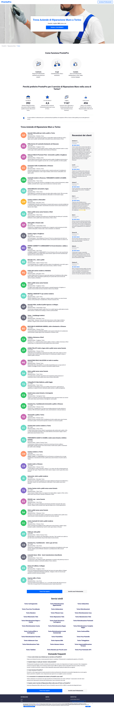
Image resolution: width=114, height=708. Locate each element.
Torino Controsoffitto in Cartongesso (31, 632)
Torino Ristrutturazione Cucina (31, 626)
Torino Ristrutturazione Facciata (30, 636)
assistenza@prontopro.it (75, 699)
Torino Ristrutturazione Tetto (30, 644)
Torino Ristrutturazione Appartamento (57, 604)
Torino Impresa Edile (57, 640)
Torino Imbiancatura (57, 609)
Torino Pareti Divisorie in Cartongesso (57, 621)
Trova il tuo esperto (45, 591)
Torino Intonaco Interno (57, 644)
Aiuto (22, 699)
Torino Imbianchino (83, 604)
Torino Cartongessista (30, 604)
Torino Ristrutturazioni (83, 609)
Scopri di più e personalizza (29, 706)
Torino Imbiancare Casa (31, 640)
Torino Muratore (31, 613)
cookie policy (38, 704)
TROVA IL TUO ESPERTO (57, 27)
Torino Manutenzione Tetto (83, 617)
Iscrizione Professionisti (105, 2)
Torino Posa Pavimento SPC (83, 649)
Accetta (88, 706)
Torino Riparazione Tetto (57, 617)
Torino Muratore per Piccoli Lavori (57, 649)
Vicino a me (47, 699)
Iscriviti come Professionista (75, 591)
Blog (21, 701)
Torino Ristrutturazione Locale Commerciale (57, 632)
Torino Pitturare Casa (57, 613)
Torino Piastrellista (57, 636)
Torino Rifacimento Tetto (31, 617)
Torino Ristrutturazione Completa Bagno (83, 626)
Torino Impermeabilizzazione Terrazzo (83, 645)
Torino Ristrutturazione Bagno (57, 626)
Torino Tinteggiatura (83, 640)
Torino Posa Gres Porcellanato (31, 609)
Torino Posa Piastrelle (83, 636)
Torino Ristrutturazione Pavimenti (83, 620)
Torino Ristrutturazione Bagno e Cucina (31, 621)
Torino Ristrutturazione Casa (83, 613)
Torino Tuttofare (31, 649)
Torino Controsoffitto (83, 631)
